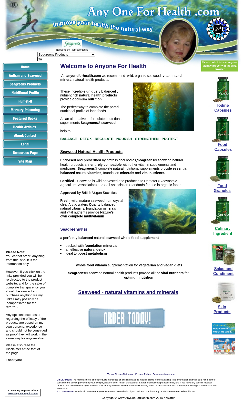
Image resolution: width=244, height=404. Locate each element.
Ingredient (222, 233)
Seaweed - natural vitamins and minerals (128, 292)
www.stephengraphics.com (23, 393)
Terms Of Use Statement (120, 374)
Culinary (223, 228)
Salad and (223, 269)
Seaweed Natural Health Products (91, 152)
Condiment (223, 274)
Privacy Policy (143, 374)
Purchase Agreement (164, 374)
